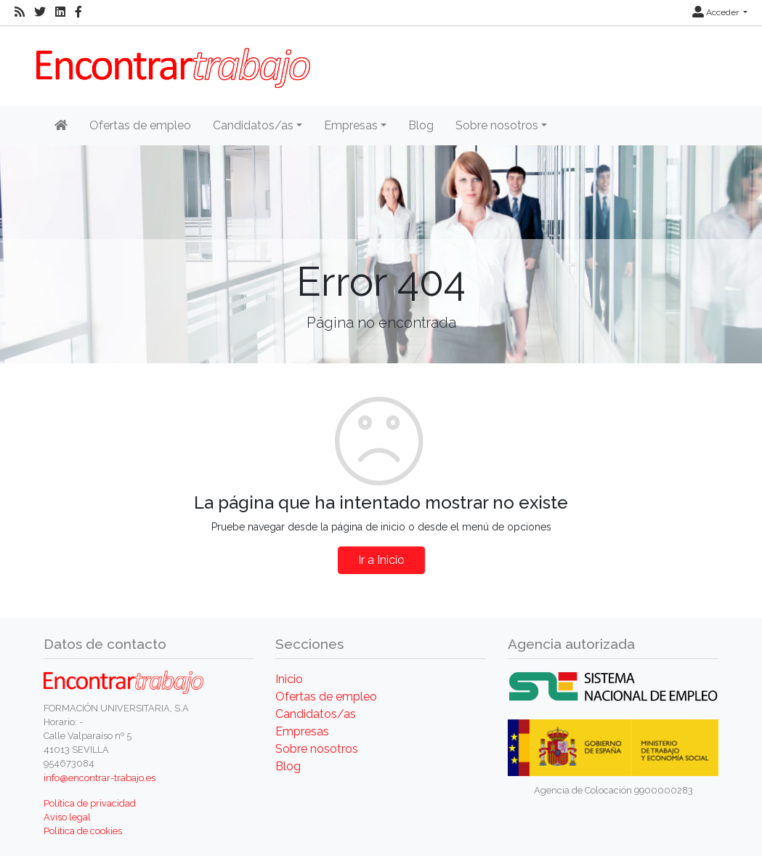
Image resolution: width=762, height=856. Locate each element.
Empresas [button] (351, 125)
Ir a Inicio (381, 560)
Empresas (302, 731)
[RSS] (20, 12)
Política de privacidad (90, 803)
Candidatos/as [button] (253, 125)
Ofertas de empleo (140, 125)
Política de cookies (83, 830)
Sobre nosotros (316, 749)
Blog (421, 125)
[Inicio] (61, 125)
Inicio (289, 679)
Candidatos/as (315, 714)
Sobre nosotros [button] (496, 125)
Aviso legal (67, 817)
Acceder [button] (716, 12)
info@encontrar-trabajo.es (99, 777)
